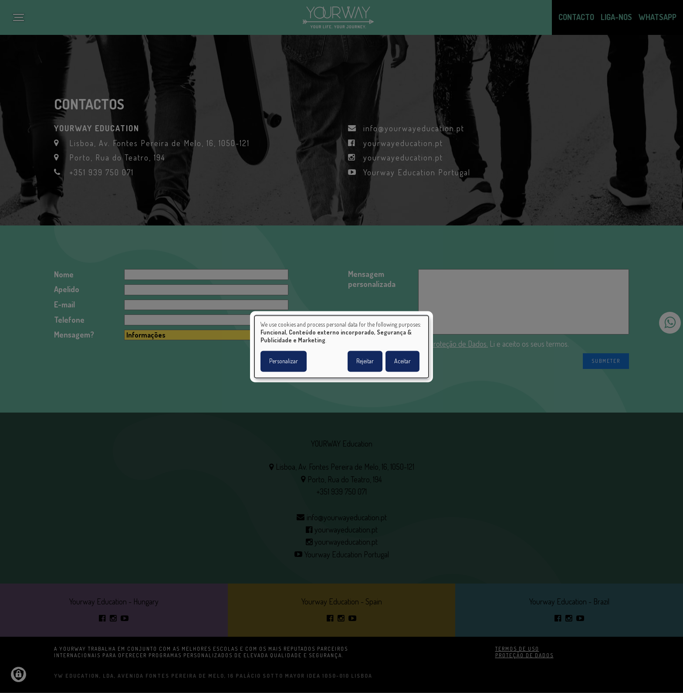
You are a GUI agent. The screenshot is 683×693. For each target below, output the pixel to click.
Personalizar (283, 361)
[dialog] (341, 346)
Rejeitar (365, 361)
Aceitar (402, 361)
